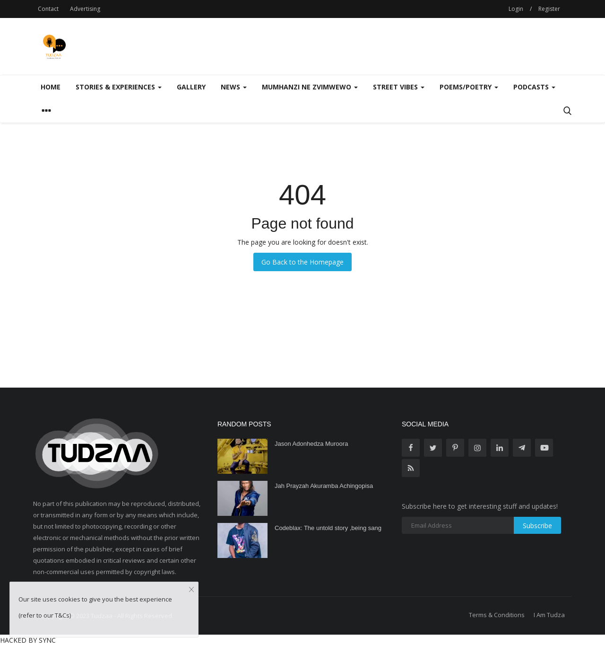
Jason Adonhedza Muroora (311, 443)
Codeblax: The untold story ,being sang (328, 527)
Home (50, 86)
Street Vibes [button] (398, 86)
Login (516, 9)
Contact (48, 9)
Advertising (85, 9)
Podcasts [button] (534, 86)
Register (549, 9)
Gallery (191, 86)
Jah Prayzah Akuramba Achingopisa (324, 485)
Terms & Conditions (497, 615)
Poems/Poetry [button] (469, 86)
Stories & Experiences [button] (119, 86)
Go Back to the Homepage (302, 261)
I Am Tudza (549, 615)
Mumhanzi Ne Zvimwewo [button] (310, 86)
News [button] (234, 86)
